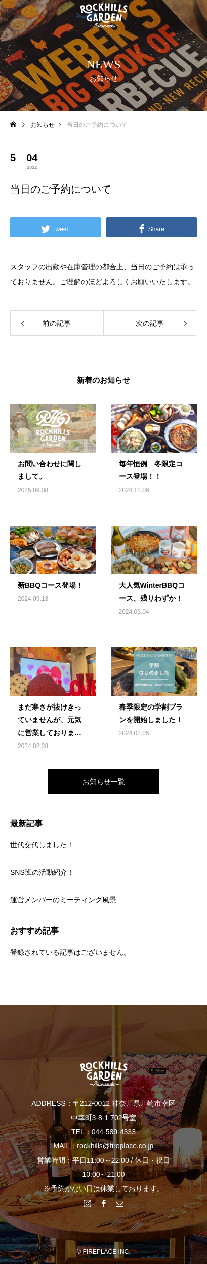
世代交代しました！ (42, 845)
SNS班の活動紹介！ (42, 872)
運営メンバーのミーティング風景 (63, 900)
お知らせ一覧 (103, 781)
